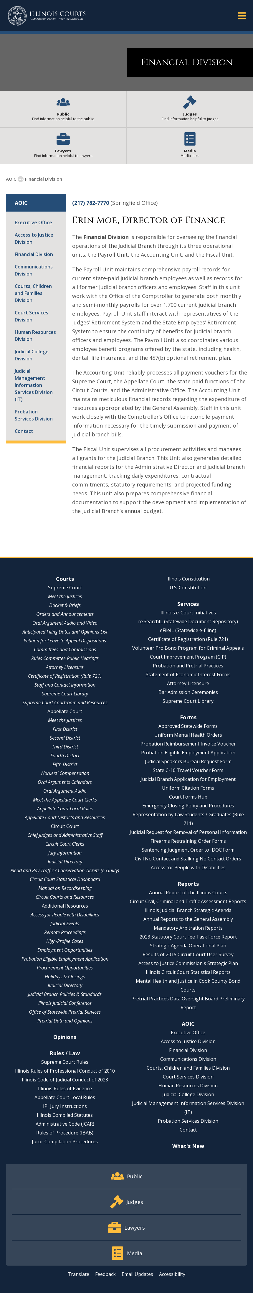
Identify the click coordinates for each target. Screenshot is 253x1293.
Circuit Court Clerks (64, 844)
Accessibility (172, 1274)
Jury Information (65, 853)
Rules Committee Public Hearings (65, 658)
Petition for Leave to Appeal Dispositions (65, 640)
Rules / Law (65, 1053)
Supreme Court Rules (64, 1062)
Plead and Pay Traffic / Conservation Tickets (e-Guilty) (64, 870)
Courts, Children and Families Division (33, 293)
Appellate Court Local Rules (65, 808)
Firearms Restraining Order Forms (188, 841)
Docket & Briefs (65, 605)
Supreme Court (65, 587)
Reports (188, 883)
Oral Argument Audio (65, 791)
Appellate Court (64, 711)
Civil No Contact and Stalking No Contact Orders (188, 858)
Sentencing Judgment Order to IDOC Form (188, 850)
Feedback (105, 1274)
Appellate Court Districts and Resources (65, 817)
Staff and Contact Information (64, 685)
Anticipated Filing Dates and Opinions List (65, 632)
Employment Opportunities (64, 950)
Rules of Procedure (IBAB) (64, 1132)
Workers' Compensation (64, 773)
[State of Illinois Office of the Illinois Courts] (46, 16)
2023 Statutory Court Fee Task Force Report (188, 937)
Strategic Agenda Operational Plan (188, 945)
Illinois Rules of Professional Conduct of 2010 (65, 1071)
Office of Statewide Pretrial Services (65, 1012)
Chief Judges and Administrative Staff (64, 835)
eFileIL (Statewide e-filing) (188, 630)
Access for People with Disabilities (65, 914)
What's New (188, 1145)
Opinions (64, 1036)
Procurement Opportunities (65, 967)
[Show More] (21, 179)
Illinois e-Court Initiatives (188, 612)
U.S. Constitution (188, 587)
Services (188, 603)
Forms (188, 717)
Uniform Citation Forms (188, 788)
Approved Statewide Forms (188, 726)
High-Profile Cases (64, 941)
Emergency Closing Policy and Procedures (188, 805)
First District (65, 729)
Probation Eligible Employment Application (65, 959)
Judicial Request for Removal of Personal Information (188, 832)
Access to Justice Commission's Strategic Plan (188, 963)
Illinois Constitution (188, 578)
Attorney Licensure (65, 667)
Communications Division (34, 270)
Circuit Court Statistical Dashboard (65, 879)
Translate (78, 1274)
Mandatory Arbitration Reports (188, 928)
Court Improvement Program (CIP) (188, 657)
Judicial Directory (65, 861)
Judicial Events (64, 923)
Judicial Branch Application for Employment (188, 779)
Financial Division (34, 254)
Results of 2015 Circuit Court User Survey (188, 954)
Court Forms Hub (188, 797)
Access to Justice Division (34, 238)
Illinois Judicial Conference (65, 1003)
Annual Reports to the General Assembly (188, 919)
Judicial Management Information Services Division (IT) (34, 385)
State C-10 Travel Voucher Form (188, 770)
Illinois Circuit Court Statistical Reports (188, 972)
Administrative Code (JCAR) (65, 1124)
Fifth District (64, 764)
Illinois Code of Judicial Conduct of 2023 (65, 1079)
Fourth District (65, 755)
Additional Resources (65, 906)
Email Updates (137, 1274)
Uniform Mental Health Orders (188, 735)
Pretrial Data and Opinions (64, 1020)
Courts (65, 578)
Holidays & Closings (65, 976)
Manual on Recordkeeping (65, 888)
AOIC (11, 179)
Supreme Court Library (65, 693)
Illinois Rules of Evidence (65, 1088)
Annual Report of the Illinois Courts (188, 892)
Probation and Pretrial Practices (188, 665)
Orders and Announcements (65, 614)
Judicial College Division (32, 355)
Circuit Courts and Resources (65, 897)
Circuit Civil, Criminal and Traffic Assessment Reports (188, 901)
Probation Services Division (34, 415)
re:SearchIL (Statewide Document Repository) (188, 621)
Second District (65, 738)
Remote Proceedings (65, 932)
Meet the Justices (65, 596)
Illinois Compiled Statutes (65, 1115)
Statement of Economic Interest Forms (188, 674)
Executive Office (33, 222)
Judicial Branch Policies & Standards (65, 994)
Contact (24, 431)
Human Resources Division (35, 335)
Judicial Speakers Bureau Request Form (188, 761)
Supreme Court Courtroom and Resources (65, 702)
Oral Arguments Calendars (65, 782)
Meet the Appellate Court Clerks (65, 799)
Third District (65, 746)
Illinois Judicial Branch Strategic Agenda (188, 910)
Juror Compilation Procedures (65, 1141)
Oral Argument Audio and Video (64, 623)
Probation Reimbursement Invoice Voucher (188, 743)
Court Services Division (31, 316)
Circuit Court (65, 826)
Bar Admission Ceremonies (188, 692)
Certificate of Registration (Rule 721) (65, 676)
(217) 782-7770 (90, 202)
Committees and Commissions (65, 649)
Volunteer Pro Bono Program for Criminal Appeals (188, 648)
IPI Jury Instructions (65, 1106)
